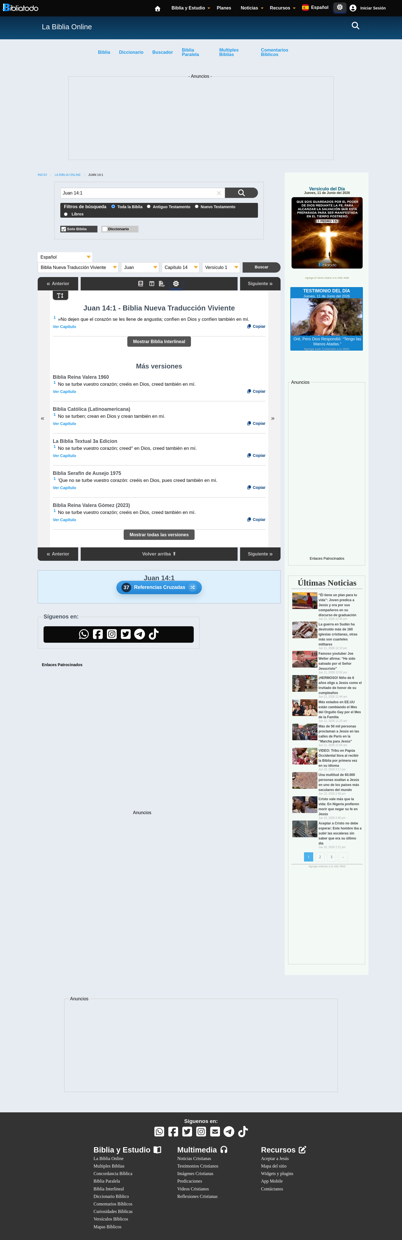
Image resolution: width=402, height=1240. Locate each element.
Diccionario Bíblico (111, 1196)
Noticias (249, 8)
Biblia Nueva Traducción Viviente (73, 267)
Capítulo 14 (176, 267)
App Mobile (272, 1181)
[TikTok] (154, 636)
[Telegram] (140, 636)
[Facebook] (98, 636)
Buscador (162, 52)
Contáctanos (272, 1188)
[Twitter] (126, 636)
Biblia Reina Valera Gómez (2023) (91, 505)
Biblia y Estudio (188, 8)
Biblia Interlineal (109, 1188)
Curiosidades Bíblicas (113, 1211)
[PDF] (164, 284)
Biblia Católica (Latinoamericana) (91, 409)
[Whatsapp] (159, 1134)
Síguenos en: (201, 1121)
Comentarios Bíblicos (274, 52)
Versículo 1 (216, 267)
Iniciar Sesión (373, 8)
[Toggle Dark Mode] (340, 7)
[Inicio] (158, 8)
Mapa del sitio (274, 1166)
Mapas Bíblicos (107, 1226)
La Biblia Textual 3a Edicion (85, 441)
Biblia (104, 52)
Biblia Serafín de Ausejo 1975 (87, 473)
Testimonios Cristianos (197, 1166)
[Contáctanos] (215, 1134)
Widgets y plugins (277, 1173)
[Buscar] (355, 25)
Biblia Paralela (190, 52)
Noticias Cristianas (194, 1158)
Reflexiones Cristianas (197, 1196)
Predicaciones (189, 1181)
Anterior (58, 283)
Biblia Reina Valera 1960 (81, 377)
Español (48, 257)
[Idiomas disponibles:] (315, 7)
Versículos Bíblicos (111, 1219)
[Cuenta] (353, 8)
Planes (224, 8)
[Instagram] (112, 636)
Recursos (280, 8)
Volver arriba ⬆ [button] (159, 554)
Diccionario (131, 52)
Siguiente (260, 283)
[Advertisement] (201, 119)
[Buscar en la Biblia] (241, 193)
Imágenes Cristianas (195, 1173)
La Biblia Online (68, 174)
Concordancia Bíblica (113, 1173)
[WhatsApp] (84, 636)
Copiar (256, 326)
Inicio (42, 174)
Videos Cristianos (193, 1188)
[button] (367, 8)
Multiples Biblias (228, 52)
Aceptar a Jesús (275, 1158)
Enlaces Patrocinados (62, 665)
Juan (129, 267)
